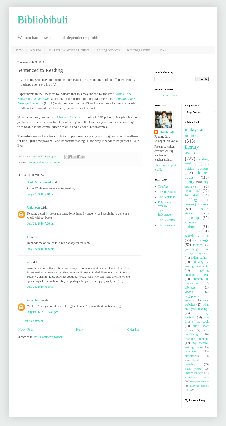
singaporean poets (197, 377)
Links (162, 50)
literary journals (194, 372)
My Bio (35, 50)
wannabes (191, 351)
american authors (191, 224)
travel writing (193, 368)
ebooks (189, 291)
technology (200, 240)
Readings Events (138, 50)
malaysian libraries (199, 381)
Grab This (165, 95)
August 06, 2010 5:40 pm (42, 312)
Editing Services (108, 50)
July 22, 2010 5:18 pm (41, 194)
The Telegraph (167, 191)
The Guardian (166, 219)
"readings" (192, 191)
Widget (174, 95)
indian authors (200, 257)
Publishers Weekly (164, 204)
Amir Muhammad (39, 182)
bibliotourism (192, 355)
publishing (192, 231)
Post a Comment (33, 321)
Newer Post (25, 329)
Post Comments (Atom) (48, 337)
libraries (197, 245)
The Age (163, 186)
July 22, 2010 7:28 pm (41, 223)
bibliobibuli (166, 132)
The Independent (165, 212)
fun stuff (192, 195)
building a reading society (197, 202)
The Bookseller (167, 225)
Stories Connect (69, 117)
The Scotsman (167, 197)
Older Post (133, 329)
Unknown (33, 207)
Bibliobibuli (42, 19)
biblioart (190, 287)
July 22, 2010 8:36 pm (41, 248)
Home (18, 50)
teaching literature (197, 338)
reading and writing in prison (44, 162)
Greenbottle (35, 300)
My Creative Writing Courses (68, 50)
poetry (189, 182)
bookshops (193, 218)
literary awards (192, 150)
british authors (197, 168)
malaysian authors (195, 132)
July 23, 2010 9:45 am (40, 286)
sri (29, 262)
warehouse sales (197, 235)
